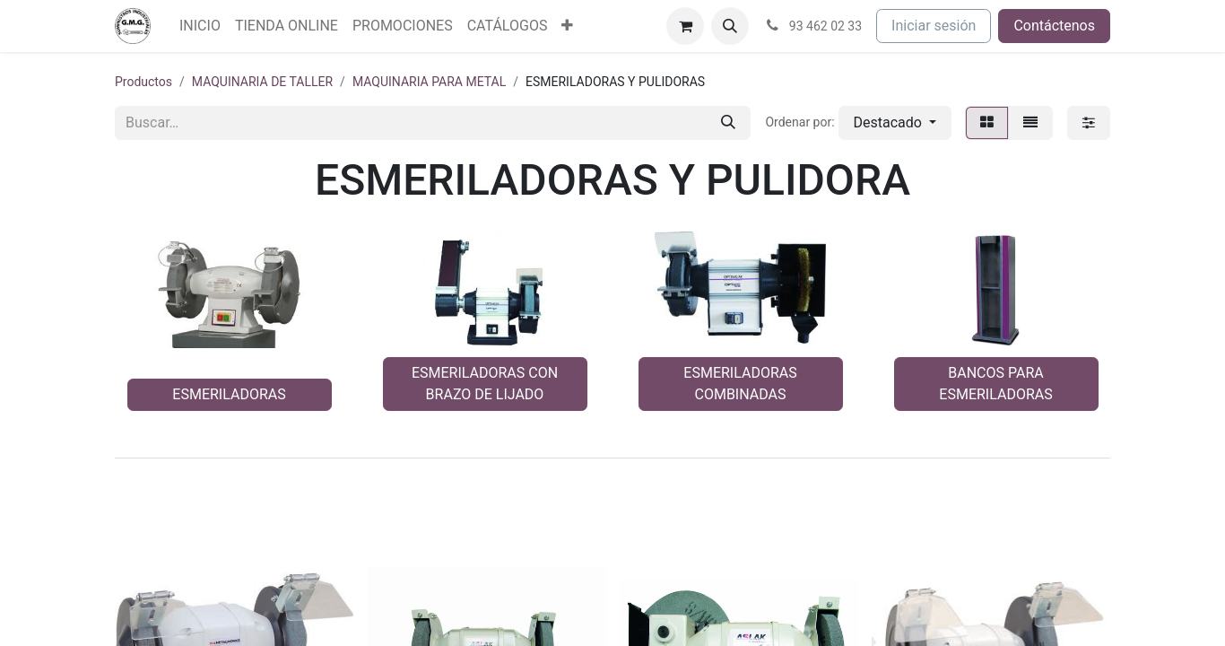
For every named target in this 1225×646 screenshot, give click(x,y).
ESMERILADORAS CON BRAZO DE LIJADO (485, 383)
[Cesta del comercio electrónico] (685, 26)
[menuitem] (200, 26)
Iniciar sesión (933, 25)
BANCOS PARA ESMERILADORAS (995, 383)
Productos (143, 81)
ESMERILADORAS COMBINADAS (739, 383)
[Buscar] (728, 123)
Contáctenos (1054, 25)
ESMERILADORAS (228, 394)
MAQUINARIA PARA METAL (429, 81)
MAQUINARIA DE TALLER (262, 81)
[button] (730, 26)
